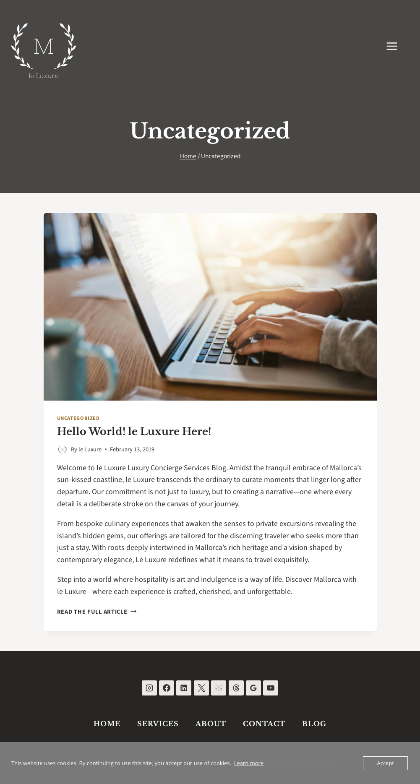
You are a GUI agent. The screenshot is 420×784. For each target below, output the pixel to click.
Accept (385, 763)
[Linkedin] (183, 687)
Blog (314, 723)
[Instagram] (149, 687)
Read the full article (97, 611)
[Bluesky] (218, 687)
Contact (264, 723)
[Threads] (236, 687)
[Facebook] (166, 687)
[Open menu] (396, 46)
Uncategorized (78, 418)
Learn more (248, 763)
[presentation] (210, 307)
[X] (201, 687)
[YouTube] (270, 687)
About (211, 723)
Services (158, 723)
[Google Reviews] (253, 687)
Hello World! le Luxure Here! (134, 431)
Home (107, 723)
